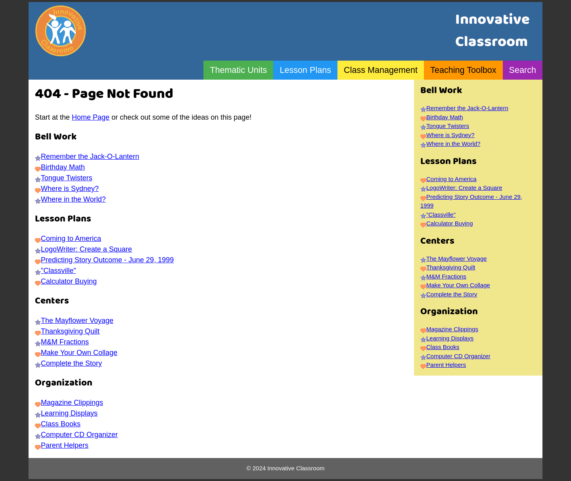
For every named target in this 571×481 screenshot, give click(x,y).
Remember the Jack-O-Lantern (90, 156)
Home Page (90, 117)
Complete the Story (71, 363)
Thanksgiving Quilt (70, 331)
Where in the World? (73, 199)
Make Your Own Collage (79, 353)
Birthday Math (63, 167)
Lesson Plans (305, 70)
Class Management (381, 70)
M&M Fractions (65, 342)
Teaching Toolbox (463, 70)
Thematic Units (238, 70)
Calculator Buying (69, 281)
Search (522, 70)
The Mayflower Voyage (77, 320)
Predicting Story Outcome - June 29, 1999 (107, 260)
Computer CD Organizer (79, 435)
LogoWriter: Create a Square (86, 249)
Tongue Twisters (66, 178)
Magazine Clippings (72, 403)
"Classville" (58, 271)
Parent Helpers (64, 445)
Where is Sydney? (70, 189)
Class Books (60, 424)
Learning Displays (69, 413)
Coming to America (71, 238)
